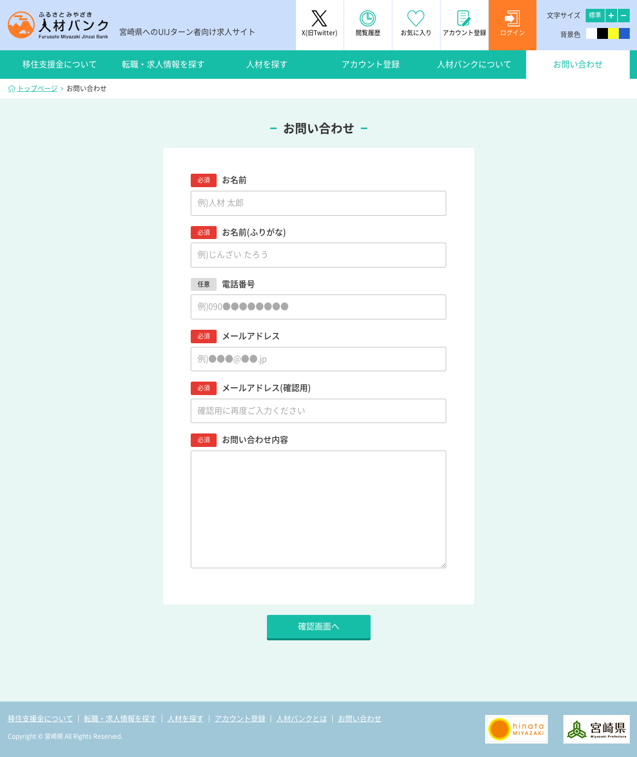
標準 (595, 15)
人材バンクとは (301, 718)
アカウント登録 (371, 64)
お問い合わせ (578, 64)
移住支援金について (59, 64)
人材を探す (267, 64)
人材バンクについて (474, 64)
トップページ (37, 88)
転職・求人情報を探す (163, 64)
